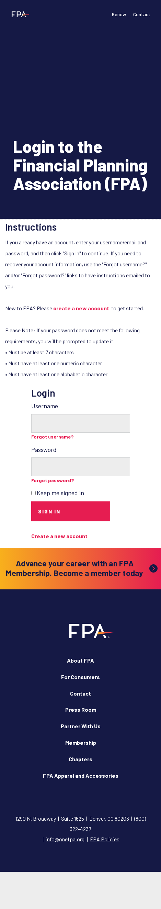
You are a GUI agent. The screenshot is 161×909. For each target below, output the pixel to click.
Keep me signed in (60, 493)
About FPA (80, 660)
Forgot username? (52, 437)
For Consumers (80, 677)
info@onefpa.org (65, 839)
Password (44, 449)
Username (44, 406)
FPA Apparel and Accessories (80, 775)
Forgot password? (52, 480)
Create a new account (59, 536)
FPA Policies (104, 839)
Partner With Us (81, 726)
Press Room (80, 709)
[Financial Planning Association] (19, 14)
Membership (80, 742)
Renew (119, 14)
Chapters (80, 759)
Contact (141, 14)
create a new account (81, 308)
